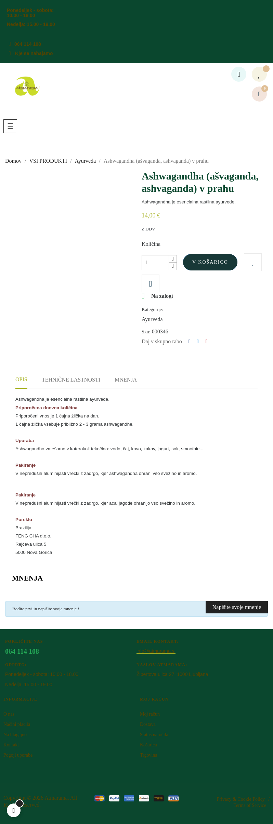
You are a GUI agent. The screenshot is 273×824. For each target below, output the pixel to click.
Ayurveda (152, 319)
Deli (189, 341)
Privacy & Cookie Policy (241, 799)
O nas (8, 714)
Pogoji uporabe (17, 755)
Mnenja (126, 380)
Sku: (146, 331)
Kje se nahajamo (34, 53)
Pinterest (206, 341)
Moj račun (150, 714)
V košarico (210, 262)
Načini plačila (16, 724)
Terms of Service (250, 805)
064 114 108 (27, 44)
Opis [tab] (21, 379)
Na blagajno (15, 734)
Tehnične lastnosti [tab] (71, 380)
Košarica (148, 744)
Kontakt (11, 744)
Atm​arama (56, 798)
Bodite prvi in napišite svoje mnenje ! (45, 608)
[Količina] (155, 262)
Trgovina (148, 755)
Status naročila (154, 734)
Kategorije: (152, 309)
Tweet (198, 341)
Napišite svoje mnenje (236, 607)
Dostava (148, 724)
